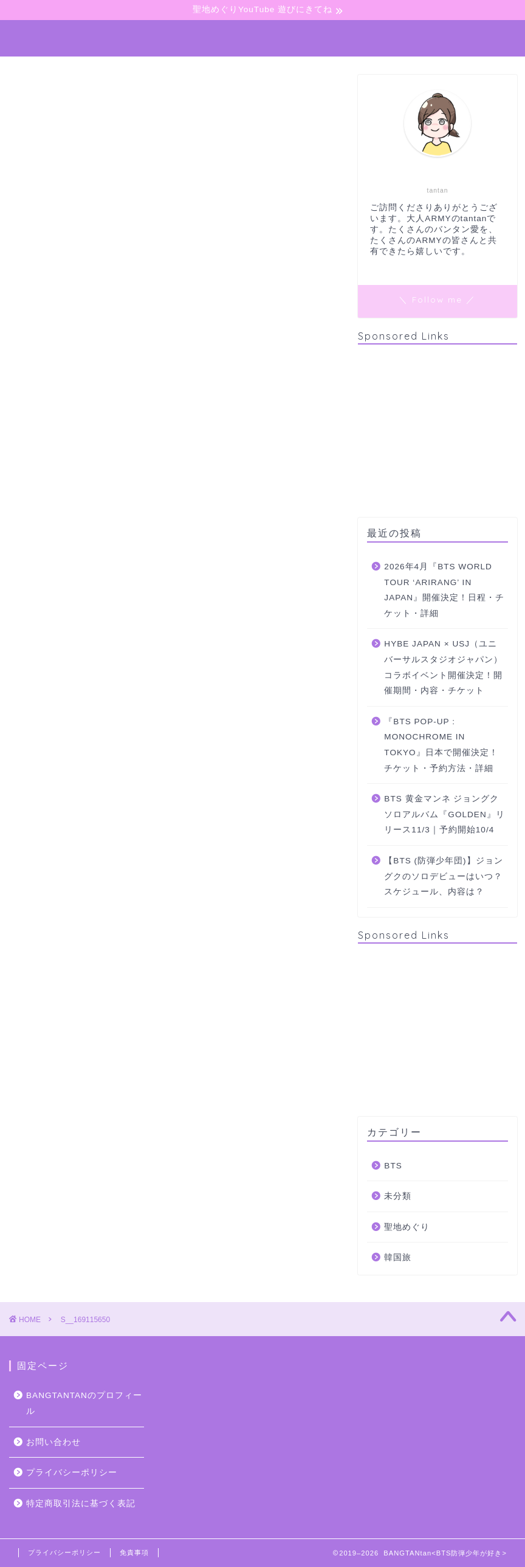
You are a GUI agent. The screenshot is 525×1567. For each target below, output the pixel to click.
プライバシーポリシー (71, 1472)
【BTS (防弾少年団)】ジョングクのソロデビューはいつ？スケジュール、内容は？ (443, 876)
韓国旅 (397, 1257)
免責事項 (134, 1552)
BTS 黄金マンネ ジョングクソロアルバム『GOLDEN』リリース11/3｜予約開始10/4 (444, 814)
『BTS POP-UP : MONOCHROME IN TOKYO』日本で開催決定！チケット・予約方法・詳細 (441, 745)
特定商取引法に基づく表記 (81, 1503)
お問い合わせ (53, 1442)
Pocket (119, 494)
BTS (393, 1165)
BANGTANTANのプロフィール (84, 1403)
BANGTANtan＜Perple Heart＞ (262, 34)
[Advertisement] (437, 430)
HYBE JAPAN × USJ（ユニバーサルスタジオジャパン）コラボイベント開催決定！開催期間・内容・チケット (443, 667)
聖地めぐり (407, 1227)
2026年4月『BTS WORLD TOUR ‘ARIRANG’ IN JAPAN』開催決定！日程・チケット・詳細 (444, 590)
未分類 (397, 1196)
